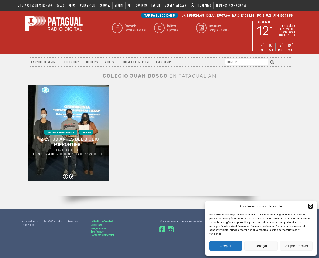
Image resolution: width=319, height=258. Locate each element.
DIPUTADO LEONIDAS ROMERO (35, 5)
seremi (119, 5)
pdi (129, 5)
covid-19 (141, 5)
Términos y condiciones (231, 5)
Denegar (261, 246)
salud (60, 5)
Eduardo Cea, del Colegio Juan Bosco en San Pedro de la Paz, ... (68, 144)
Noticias (92, 62)
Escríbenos (164, 62)
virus (72, 5)
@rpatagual (180, 28)
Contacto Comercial (135, 62)
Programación (99, 228)
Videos (109, 62)
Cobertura (71, 62)
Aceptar (225, 246)
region (155, 5)
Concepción (87, 5)
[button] (310, 206)
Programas (204, 5)
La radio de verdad (44, 62)
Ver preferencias (296, 246)
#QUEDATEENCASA (175, 5)
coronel (105, 5)
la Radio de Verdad (102, 221)
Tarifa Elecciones (159, 15)
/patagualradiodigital (138, 28)
